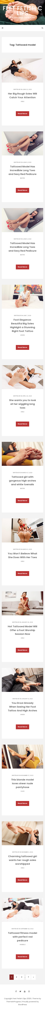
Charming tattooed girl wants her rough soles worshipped (22, 860)
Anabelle (22, 944)
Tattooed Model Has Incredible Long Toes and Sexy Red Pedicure (22, 170)
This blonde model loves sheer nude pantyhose (22, 783)
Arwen (22, 335)
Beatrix (22, 178)
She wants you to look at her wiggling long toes (22, 404)
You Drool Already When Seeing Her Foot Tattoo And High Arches (22, 706)
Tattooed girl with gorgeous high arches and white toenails (22, 480)
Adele (22, 101)
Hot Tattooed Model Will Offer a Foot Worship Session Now (22, 630)
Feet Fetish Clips (22, 11)
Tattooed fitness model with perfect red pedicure (22, 936)
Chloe (22, 791)
